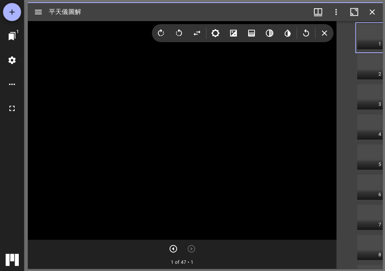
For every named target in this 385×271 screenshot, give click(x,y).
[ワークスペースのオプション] (12, 84)
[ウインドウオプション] (336, 12)
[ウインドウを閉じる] (372, 12)
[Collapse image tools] (324, 33)
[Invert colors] (288, 33)
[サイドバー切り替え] (38, 12)
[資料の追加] (12, 12)
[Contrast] (233, 33)
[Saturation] (252, 33)
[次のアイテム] (173, 249)
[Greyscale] (270, 33)
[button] (370, 37)
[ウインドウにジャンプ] (12, 36)
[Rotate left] (179, 33)
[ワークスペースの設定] (12, 60)
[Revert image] (306, 33)
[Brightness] (215, 33)
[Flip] (197, 33)
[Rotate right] (161, 33)
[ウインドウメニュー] (318, 12)
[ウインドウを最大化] (354, 12)
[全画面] (12, 108)
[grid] (359, 145)
